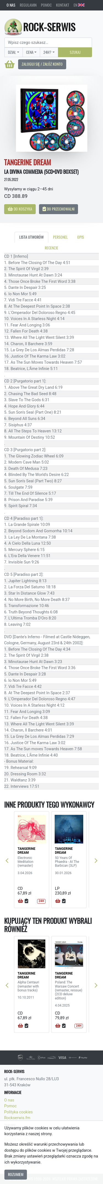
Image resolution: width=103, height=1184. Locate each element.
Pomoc (46, 5)
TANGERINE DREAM (26, 851)
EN (79, 5)
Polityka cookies (18, 1112)
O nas (11, 5)
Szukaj (75, 52)
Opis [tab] (80, 237)
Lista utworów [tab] (31, 237)
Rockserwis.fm (17, 1118)
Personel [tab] (60, 237)
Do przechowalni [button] (58, 209)
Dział (12, 52)
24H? (47, 52)
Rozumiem (15, 1174)
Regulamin (28, 5)
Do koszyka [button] (20, 209)
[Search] (48, 42)
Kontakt (62, 5)
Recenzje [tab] (51, 248)
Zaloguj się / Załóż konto (42, 64)
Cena (30, 52)
